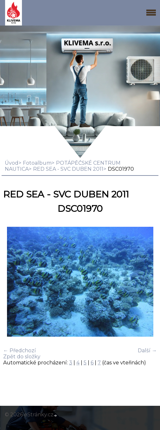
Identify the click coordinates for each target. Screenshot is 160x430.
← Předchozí (19, 351)
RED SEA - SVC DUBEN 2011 (68, 169)
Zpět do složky (21, 357)
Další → (147, 351)
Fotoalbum (37, 163)
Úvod (11, 163)
